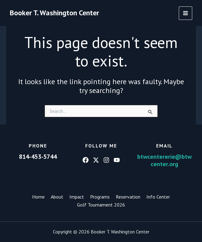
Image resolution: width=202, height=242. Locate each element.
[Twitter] (96, 160)
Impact (76, 197)
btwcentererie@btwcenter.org (164, 160)
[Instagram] (106, 160)
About (57, 197)
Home (38, 197)
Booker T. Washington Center (54, 12)
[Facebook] (86, 160)
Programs (100, 197)
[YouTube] (117, 160)
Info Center (158, 197)
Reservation (128, 197)
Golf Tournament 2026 (101, 205)
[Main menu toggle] (185, 13)
